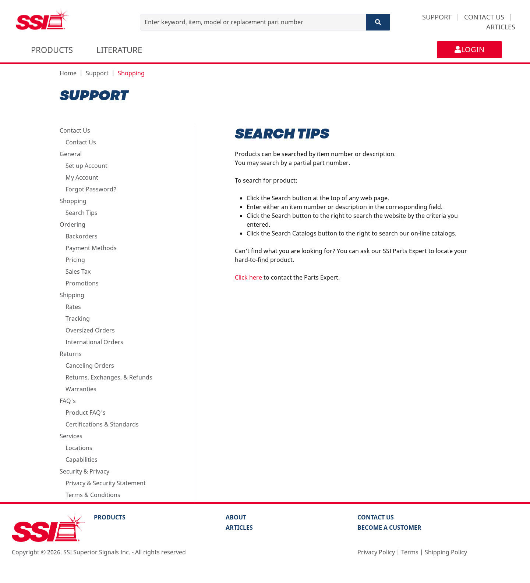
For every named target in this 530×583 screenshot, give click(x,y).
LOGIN (469, 49)
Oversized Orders (90, 330)
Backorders (82, 236)
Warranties (81, 389)
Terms (409, 552)
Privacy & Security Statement (106, 483)
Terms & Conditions (93, 495)
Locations (79, 448)
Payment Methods (91, 248)
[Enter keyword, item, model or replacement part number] (253, 22)
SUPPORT (437, 16)
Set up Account (86, 166)
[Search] (378, 22)
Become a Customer (389, 527)
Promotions (82, 283)
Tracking (78, 318)
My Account (82, 177)
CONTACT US (484, 16)
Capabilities (82, 460)
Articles (239, 527)
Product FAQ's (86, 413)
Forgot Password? (91, 189)
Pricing (75, 260)
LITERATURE (119, 49)
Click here (249, 277)
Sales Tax (78, 271)
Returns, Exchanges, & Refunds (109, 377)
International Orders (94, 342)
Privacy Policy (376, 552)
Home (68, 73)
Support (97, 73)
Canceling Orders (90, 365)
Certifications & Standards (102, 424)
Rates (73, 307)
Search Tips (82, 213)
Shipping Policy (446, 552)
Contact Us (81, 142)
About (236, 517)
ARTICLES (500, 26)
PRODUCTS (52, 49)
